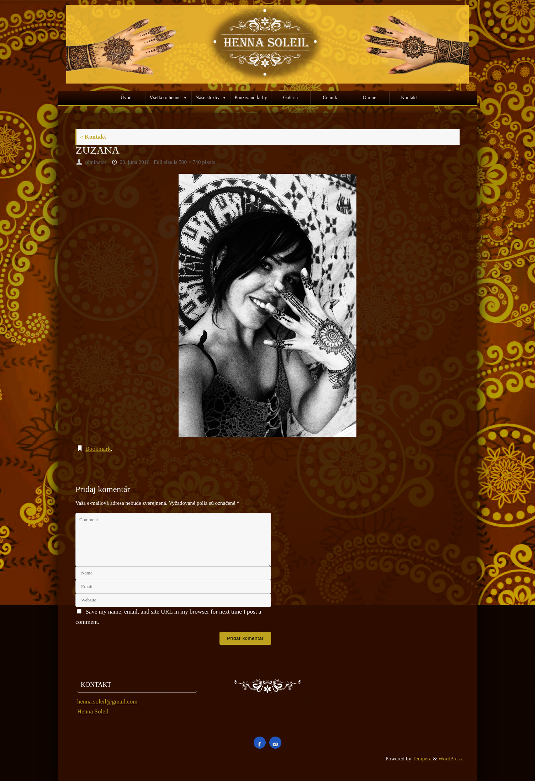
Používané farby (250, 97)
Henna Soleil (92, 711)
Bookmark (98, 448)
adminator (95, 162)
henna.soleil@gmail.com (107, 701)
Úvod (126, 97)
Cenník (330, 97)
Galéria (290, 97)
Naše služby (207, 97)
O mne (369, 97)
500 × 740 (190, 162)
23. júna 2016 (134, 162)
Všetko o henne (164, 97)
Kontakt (409, 97)
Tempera (422, 758)
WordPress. (450, 758)
